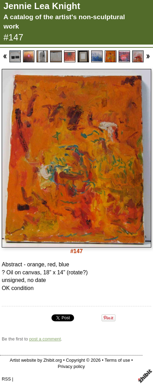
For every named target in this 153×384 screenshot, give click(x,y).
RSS (6, 379)
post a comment (45, 339)
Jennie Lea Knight (41, 6)
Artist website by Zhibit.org (36, 360)
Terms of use (117, 360)
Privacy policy (71, 366)
